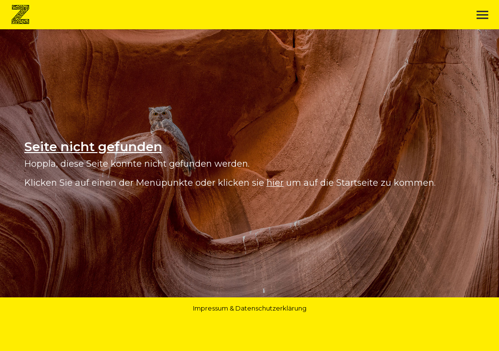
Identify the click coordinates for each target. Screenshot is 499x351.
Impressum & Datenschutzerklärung (250, 308)
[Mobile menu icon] (482, 14)
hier (275, 182)
